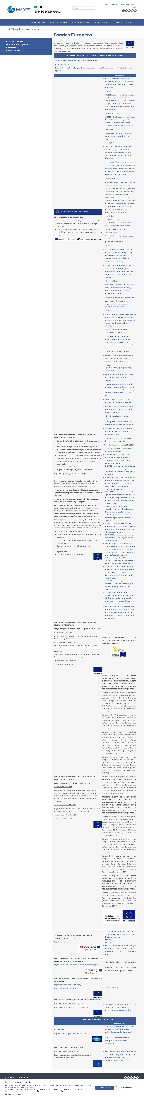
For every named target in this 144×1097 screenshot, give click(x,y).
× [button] (141, 1081)
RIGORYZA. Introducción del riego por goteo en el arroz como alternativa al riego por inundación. (120, 136)
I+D (108, 4)
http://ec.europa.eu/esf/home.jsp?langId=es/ (69, 1003)
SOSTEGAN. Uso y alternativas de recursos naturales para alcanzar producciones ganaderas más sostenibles (119, 239)
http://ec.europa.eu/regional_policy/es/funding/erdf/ (71, 474)
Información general (36, 29)
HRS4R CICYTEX (130, 4)
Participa (134, 7)
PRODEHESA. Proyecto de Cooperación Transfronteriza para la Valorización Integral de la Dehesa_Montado (120, 934)
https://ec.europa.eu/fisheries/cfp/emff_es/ (68, 985)
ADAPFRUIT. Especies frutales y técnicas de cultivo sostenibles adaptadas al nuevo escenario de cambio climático (119, 358)
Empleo (121, 4)
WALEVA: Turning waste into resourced (117, 1060)
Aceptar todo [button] (105, 1088)
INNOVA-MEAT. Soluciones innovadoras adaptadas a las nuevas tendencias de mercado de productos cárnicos (117, 304)
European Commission (62, 64)
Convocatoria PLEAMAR (112, 987)
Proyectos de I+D (12, 48)
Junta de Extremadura (16, 1077)
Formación (114, 4)
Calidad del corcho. (116, 592)
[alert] (72, 1088)
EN (132, 15)
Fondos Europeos (22, 29)
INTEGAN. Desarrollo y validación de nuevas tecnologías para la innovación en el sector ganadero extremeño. (119, 409)
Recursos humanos (13, 51)
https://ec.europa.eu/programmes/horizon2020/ (70, 1034)
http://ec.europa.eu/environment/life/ (66, 1051)
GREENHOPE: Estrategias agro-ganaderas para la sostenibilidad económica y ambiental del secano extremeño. (120, 538)
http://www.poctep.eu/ (61, 942)
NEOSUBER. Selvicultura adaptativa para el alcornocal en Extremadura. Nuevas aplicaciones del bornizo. (119, 431)
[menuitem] (36, 22)
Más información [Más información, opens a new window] (30, 1087)
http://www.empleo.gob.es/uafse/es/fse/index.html (71, 1007)
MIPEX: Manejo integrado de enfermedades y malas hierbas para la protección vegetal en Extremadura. (120, 518)
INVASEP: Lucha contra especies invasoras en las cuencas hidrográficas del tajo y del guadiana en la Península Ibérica (120, 1054)
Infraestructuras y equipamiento (18, 45)
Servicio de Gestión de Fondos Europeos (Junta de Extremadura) (76, 60)
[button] (6, 1090)
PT (135, 15)
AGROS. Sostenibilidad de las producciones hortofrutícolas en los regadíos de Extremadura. (119, 377)
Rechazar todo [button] (126, 1088)
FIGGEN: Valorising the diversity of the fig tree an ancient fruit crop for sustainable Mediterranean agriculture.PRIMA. (120, 555)
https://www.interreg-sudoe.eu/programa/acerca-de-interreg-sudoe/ (77, 965)
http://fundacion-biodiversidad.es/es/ (66, 988)
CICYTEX (103, 4)
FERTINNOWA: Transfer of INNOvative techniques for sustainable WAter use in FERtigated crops (118, 1040)
